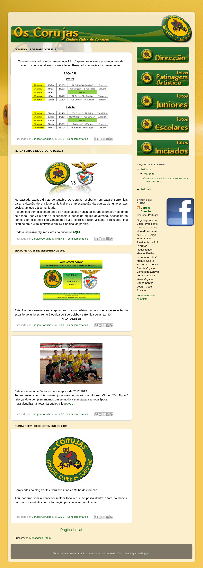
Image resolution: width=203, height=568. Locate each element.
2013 (144, 169)
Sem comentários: (78, 138)
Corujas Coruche (146, 209)
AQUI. (71, 403)
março (148, 173)
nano (113, 553)
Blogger (144, 553)
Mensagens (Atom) (40, 537)
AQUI (76, 232)
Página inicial (71, 530)
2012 (144, 189)
